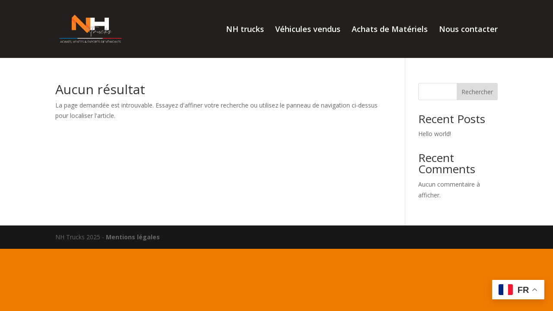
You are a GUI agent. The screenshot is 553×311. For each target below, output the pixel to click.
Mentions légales (133, 237)
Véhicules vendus (307, 30)
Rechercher (477, 92)
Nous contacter (468, 30)
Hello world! (434, 134)
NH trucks (245, 30)
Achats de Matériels (390, 30)
